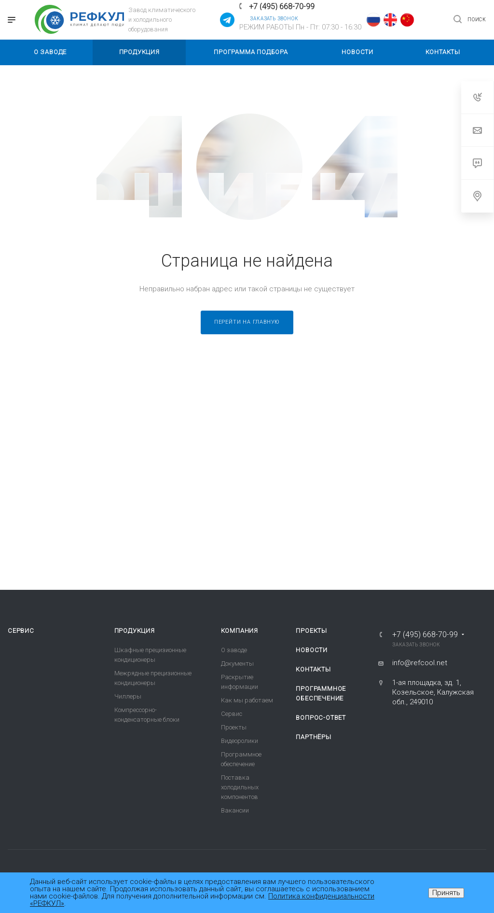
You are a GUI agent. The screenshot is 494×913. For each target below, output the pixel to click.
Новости (312, 650)
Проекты (234, 727)
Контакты (313, 669)
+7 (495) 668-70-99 (282, 6)
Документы (237, 663)
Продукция (134, 630)
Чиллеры (127, 696)
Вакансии (235, 810)
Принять (446, 892)
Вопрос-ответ (321, 717)
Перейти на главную (247, 322)
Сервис (21, 630)
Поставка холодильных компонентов (240, 787)
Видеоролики (239, 740)
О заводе (234, 650)
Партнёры (313, 737)
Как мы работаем (247, 700)
